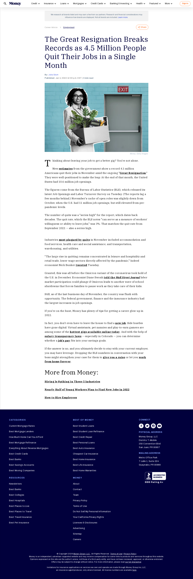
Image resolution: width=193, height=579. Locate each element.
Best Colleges (16, 495)
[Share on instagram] (153, 425)
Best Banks (15, 459)
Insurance (49, 3)
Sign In (185, 3)
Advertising (79, 528)
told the (122, 277)
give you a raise (114, 357)
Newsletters (15, 484)
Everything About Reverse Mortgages (28, 448)
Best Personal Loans (84, 443)
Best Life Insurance (83, 465)
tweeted (81, 265)
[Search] (5, 3)
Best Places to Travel (20, 511)
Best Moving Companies (22, 470)
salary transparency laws (63, 336)
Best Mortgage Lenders (21, 431)
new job (120, 323)
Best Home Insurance (84, 459)
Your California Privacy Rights (88, 517)
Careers (77, 539)
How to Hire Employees (61, 397)
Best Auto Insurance (84, 448)
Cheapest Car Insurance (85, 454)
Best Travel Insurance (20, 517)
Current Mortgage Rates (22, 426)
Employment (68, 27)
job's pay (64, 340)
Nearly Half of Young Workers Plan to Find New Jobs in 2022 (87, 389)
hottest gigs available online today (95, 332)
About (76, 484)
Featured (153, 3)
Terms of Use (80, 506)
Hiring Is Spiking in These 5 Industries (72, 381)
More (167, 3)
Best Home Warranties (84, 470)
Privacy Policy (80, 500)
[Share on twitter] (147, 425)
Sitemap (77, 534)
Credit (34, 3)
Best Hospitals (17, 500)
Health (139, 3)
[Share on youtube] (159, 425)
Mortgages (78, 3)
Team (76, 495)
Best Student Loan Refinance (88, 431)
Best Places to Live (19, 506)
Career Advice (51, 27)
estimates (66, 168)
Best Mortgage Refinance (22, 443)
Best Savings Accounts (21, 465)
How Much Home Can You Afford (26, 437)
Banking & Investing (119, 3)
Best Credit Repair (82, 437)
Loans (63, 3)
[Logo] (15, 3)
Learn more (123, 17)
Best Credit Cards (18, 454)
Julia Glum (53, 75)
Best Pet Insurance (19, 523)
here (134, 570)
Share (142, 27)
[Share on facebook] (141, 425)
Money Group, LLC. (81, 554)
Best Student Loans (83, 426)
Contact (77, 489)
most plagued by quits (74, 239)
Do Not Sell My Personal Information (92, 511)
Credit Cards (97, 3)
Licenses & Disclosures (85, 523)
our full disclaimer (133, 562)
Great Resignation (133, 173)
